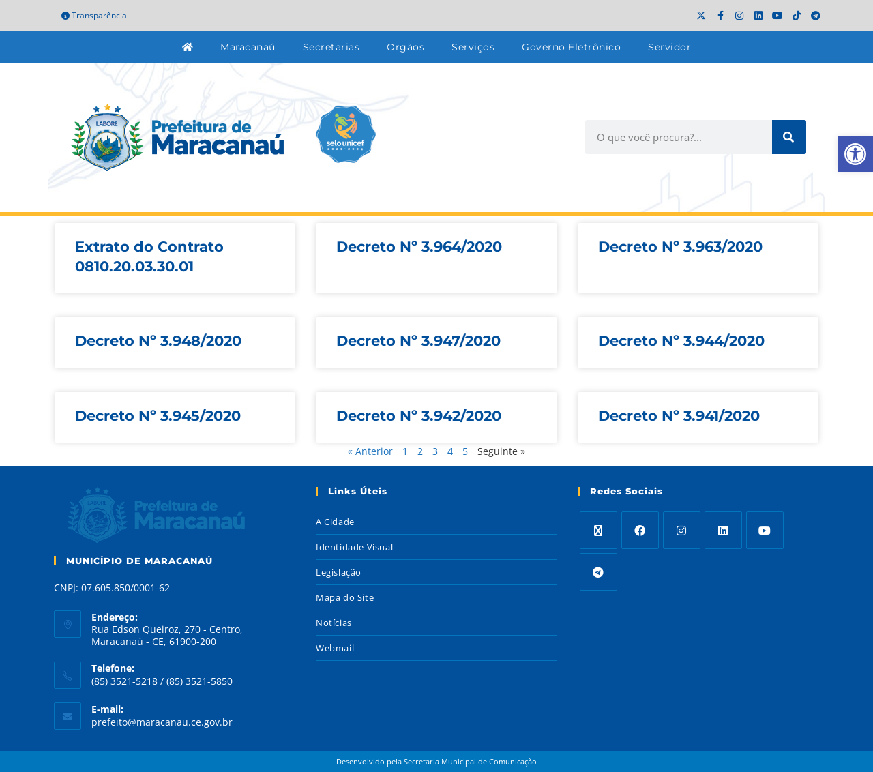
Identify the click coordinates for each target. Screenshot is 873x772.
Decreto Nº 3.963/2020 (680, 246)
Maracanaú (248, 47)
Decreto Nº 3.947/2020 (418, 340)
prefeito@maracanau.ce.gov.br (162, 721)
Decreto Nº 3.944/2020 (681, 340)
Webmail (335, 648)
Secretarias (331, 47)
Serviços (473, 47)
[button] (855, 154)
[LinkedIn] (723, 530)
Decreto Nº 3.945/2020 (158, 415)
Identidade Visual (354, 547)
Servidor (669, 47)
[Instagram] (681, 530)
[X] (598, 530)
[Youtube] (765, 530)
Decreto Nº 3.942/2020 (418, 415)
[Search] (789, 137)
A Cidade (335, 522)
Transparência (94, 15)
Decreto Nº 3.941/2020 (679, 415)
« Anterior (370, 451)
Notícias (334, 623)
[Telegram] (598, 572)
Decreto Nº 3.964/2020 (419, 246)
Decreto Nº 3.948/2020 (158, 340)
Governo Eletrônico (571, 47)
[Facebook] (640, 530)
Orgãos (405, 47)
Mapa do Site (345, 597)
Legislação (338, 572)
